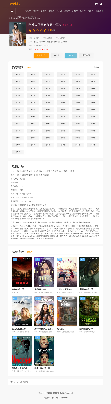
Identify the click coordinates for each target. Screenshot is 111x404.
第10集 (63, 81)
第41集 (78, 116)
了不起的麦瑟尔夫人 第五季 (68, 289)
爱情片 (51, 11)
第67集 (18, 152)
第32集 (33, 110)
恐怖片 (67, 11)
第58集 (63, 138)
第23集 (78, 95)
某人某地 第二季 (19, 329)
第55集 (18, 138)
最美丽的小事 (40, 289)
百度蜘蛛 (46, 398)
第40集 (63, 116)
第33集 (48, 110)
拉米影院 (14, 3)
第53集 (78, 131)
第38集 (33, 116)
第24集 (93, 95)
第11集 (78, 81)
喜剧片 (43, 11)
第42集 (93, 116)
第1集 (18, 74)
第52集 (63, 131)
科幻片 (59, 11)
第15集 (48, 88)
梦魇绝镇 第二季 (86, 289)
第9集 (48, 81)
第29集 (78, 102)
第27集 (48, 102)
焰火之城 (60, 329)
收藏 (70, 55)
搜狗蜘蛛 (64, 398)
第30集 (93, 102)
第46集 (63, 124)
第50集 (33, 131)
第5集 (78, 74)
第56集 (33, 138)
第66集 (93, 145)
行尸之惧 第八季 (86, 329)
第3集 (48, 74)
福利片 (28, 11)
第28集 (63, 102)
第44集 (33, 124)
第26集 (33, 102)
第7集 (18, 81)
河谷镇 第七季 (18, 289)
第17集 (78, 88)
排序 (96, 67)
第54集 (93, 131)
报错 (56, 55)
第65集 (78, 145)
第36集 (93, 110)
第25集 (18, 102)
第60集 (93, 138)
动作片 (36, 11)
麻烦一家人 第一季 (42, 368)
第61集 (18, 145)
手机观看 (86, 55)
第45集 (48, 124)
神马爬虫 (55, 398)
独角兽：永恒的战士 (20, 368)
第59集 (78, 138)
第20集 (33, 95)
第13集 (18, 88)
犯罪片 (82, 11)
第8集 (33, 81)
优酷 (29, 67)
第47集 (78, 124)
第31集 (18, 110)
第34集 (63, 110)
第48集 (93, 124)
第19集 (18, 95)
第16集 (63, 88)
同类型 (30, 252)
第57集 (48, 138)
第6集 (93, 74)
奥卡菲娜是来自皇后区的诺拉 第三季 (49, 329)
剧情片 (75, 11)
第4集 (63, 74)
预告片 (98, 11)
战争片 (90, 11)
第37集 (18, 116)
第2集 (33, 74)
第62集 (33, 145)
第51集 (48, 131)
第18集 (93, 88)
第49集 (18, 131)
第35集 (78, 110)
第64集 (63, 145)
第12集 (93, 81)
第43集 (18, 124)
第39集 (48, 116)
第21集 (48, 95)
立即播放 (41, 55)
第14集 (33, 88)
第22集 (63, 95)
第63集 (48, 145)
